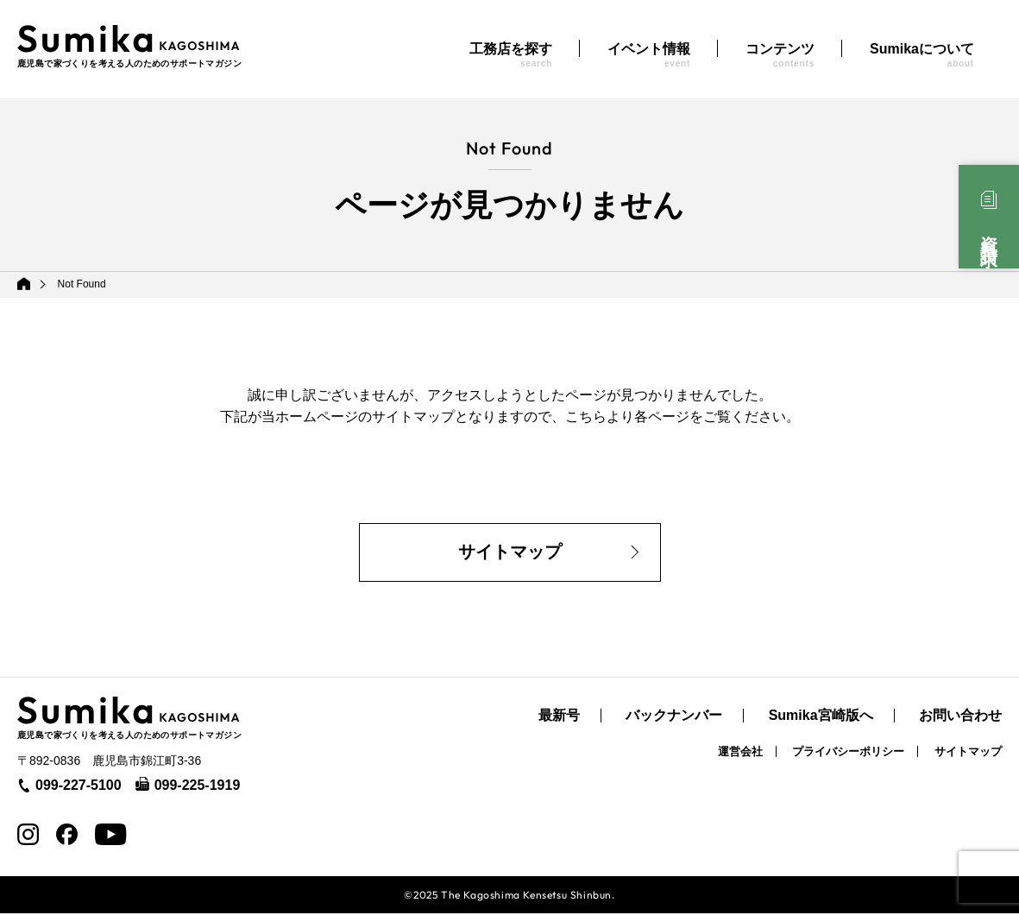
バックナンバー (674, 717)
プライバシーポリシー (848, 753)
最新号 (559, 717)
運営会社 (740, 753)
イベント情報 (648, 54)
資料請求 (988, 232)
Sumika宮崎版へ (821, 717)
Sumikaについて (922, 54)
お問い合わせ (960, 717)
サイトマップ (510, 553)
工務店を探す (510, 54)
